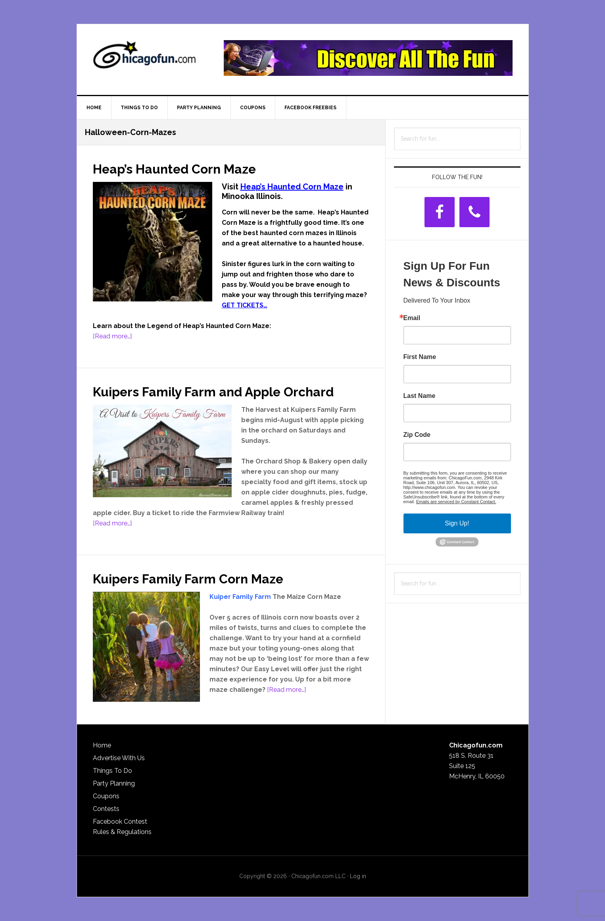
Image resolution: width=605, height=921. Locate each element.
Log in (358, 876)
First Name (419, 357)
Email (412, 318)
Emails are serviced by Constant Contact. (456, 501)
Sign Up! (457, 523)
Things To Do (112, 770)
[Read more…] (112, 336)
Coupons (106, 796)
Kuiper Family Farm (240, 596)
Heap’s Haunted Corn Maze (186, 168)
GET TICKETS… (244, 305)
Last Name (419, 396)
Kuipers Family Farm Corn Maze (200, 578)
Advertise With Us (119, 758)
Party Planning (114, 783)
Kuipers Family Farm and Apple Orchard (228, 391)
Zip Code (416, 435)
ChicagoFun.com (144, 58)
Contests (106, 809)
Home (102, 745)
